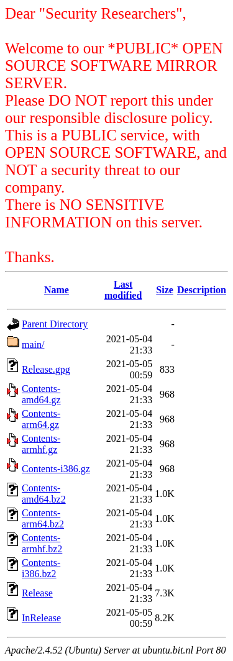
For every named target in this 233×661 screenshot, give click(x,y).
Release (37, 593)
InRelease (41, 618)
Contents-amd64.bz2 (44, 493)
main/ (33, 344)
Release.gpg (46, 369)
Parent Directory (55, 324)
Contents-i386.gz (56, 468)
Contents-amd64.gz (41, 394)
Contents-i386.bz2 (41, 568)
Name (56, 290)
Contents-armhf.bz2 (42, 543)
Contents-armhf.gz (41, 444)
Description (201, 290)
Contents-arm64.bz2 (43, 518)
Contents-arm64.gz (41, 419)
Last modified (123, 290)
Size (164, 290)
